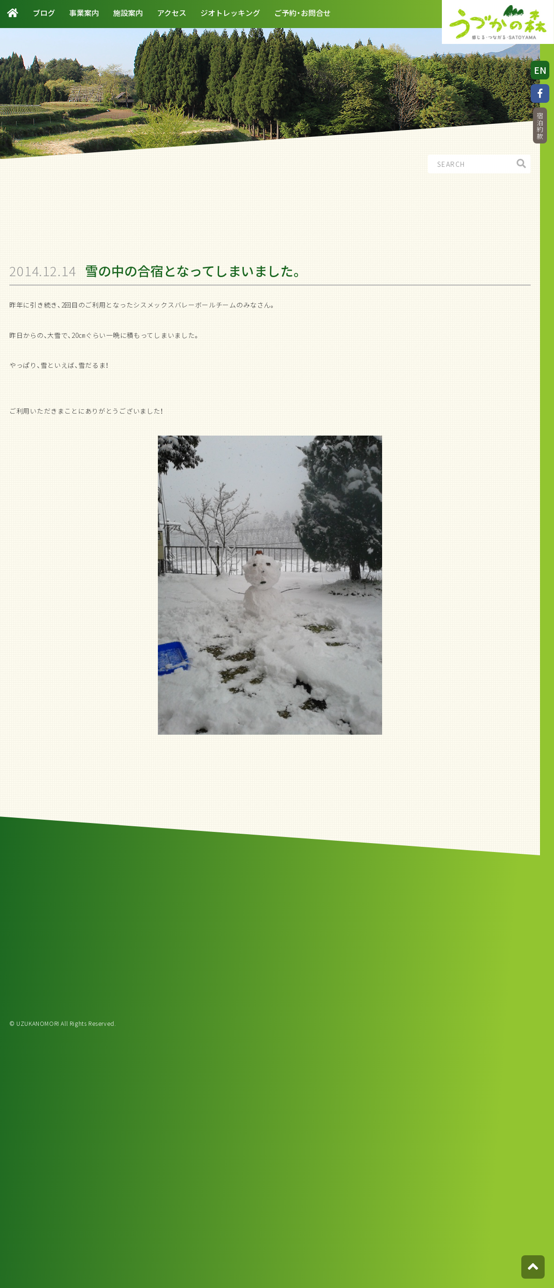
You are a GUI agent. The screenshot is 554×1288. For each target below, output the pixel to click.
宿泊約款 (540, 126)
